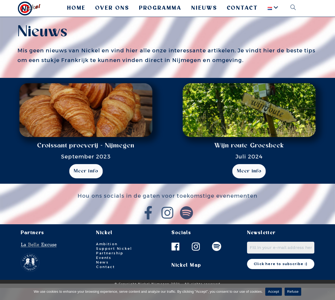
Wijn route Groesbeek (262, 146)
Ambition (106, 256)
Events (103, 270)
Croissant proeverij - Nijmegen (73, 146)
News (102, 274)
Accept (273, 292)
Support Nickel (114, 260)
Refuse (293, 292)
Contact (105, 278)
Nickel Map (186, 277)
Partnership (109, 265)
